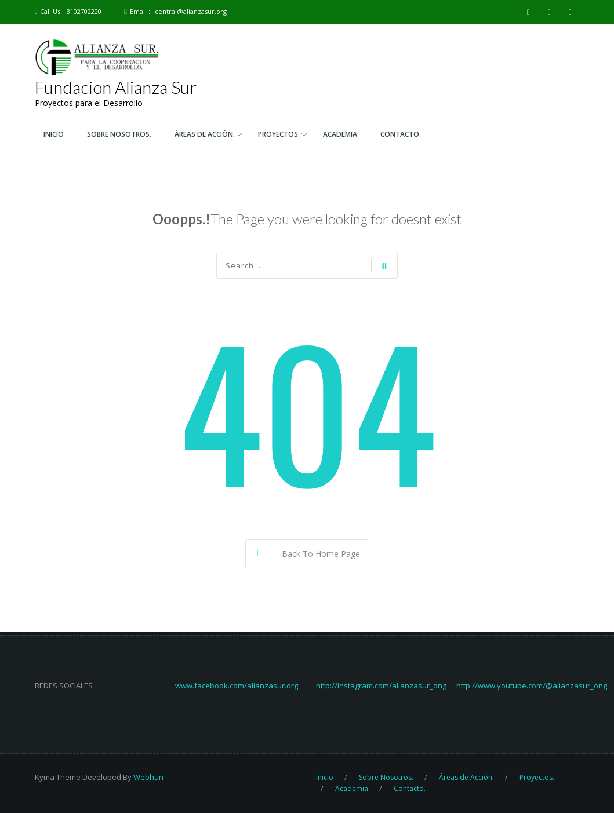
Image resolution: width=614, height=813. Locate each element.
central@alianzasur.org (191, 11)
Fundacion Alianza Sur (116, 86)
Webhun (148, 777)
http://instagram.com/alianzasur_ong (381, 685)
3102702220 (84, 11)
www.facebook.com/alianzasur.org (236, 685)
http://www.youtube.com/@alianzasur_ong (531, 685)
